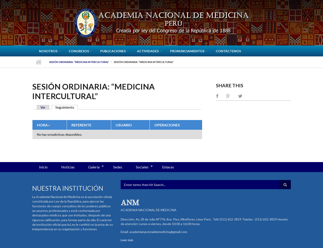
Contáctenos (228, 51)
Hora (44, 125)
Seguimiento (66, 107)
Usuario (124, 125)
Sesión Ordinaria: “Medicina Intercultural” (79, 61)
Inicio (38, 62)
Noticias (68, 167)
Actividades (148, 51)
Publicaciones (113, 51)
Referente (81, 125)
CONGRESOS (79, 51)
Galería (92, 167)
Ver (43, 107)
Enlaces (168, 167)
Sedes (117, 167)
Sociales (141, 167)
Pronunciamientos (187, 51)
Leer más (127, 240)
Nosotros (48, 51)
